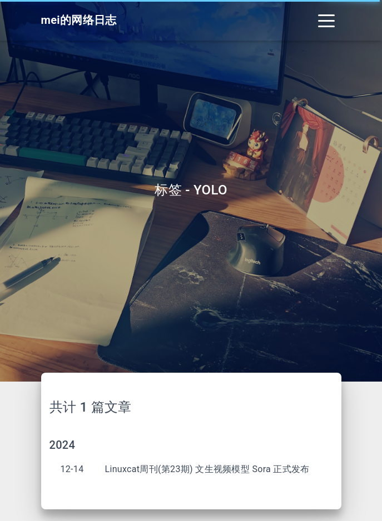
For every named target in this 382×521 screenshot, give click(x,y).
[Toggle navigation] (326, 20)
